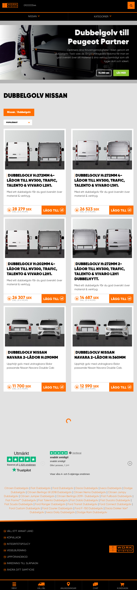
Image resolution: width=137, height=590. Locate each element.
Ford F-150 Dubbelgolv (89, 508)
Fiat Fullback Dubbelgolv (116, 496)
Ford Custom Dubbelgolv (24, 508)
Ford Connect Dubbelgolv (115, 504)
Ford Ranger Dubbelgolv (50, 504)
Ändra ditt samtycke (20, 569)
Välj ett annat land (20, 531)
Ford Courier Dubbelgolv (57, 508)
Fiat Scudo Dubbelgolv (18, 504)
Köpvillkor (14, 537)
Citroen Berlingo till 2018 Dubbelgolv (49, 492)
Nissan (11, 112)
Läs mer (121, 73)
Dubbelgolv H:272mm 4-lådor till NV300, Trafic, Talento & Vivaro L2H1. (32, 181)
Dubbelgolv (24, 112)
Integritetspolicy (18, 543)
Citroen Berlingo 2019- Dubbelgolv (78, 496)
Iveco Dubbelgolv (111, 488)
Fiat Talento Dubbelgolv (53, 500)
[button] (18, 122)
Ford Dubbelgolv (63, 488)
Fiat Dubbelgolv (41, 488)
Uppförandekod (17, 556)
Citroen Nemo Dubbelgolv (90, 492)
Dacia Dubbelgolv (86, 488)
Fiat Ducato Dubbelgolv (115, 500)
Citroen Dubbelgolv (16, 488)
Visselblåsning (16, 550)
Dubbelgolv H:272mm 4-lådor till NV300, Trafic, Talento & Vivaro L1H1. (99, 181)
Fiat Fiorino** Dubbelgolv (21, 500)
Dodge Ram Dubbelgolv (92, 512)
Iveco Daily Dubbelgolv (60, 512)
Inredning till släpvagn (22, 563)
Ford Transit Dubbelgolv (82, 504)
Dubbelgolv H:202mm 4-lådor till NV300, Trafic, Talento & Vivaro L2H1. (32, 269)
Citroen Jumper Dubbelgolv (37, 496)
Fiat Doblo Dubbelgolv (84, 500)
